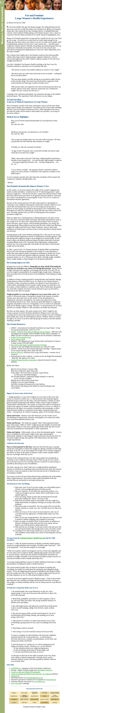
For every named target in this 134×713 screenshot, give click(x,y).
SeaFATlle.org (16, 668)
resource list (15, 676)
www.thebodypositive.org (34, 678)
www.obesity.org (39, 681)
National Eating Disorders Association (24, 360)
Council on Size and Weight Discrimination (25, 672)
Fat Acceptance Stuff (18, 339)
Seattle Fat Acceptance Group (21, 337)
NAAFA (13, 332)
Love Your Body (16, 683)
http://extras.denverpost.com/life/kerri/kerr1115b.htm (29, 345)
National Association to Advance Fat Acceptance (33, 332)
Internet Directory (17, 352)
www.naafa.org (51, 679)
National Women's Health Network (32, 538)
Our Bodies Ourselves (44, 670)
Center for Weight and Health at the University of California (31, 674)
